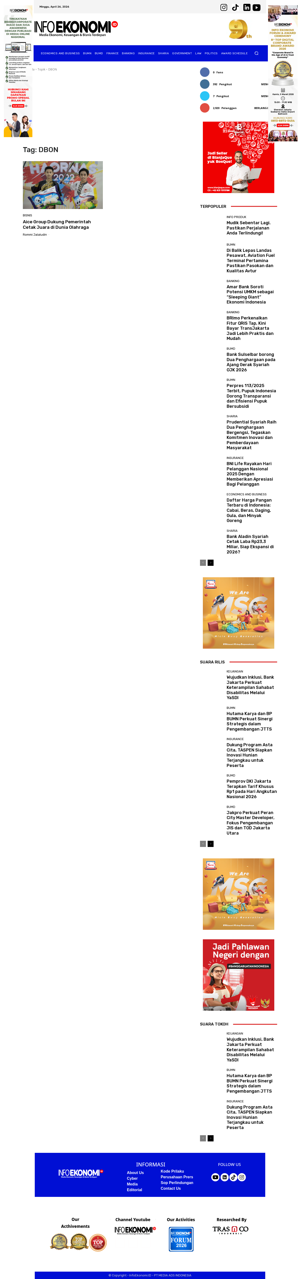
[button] (256, 53)
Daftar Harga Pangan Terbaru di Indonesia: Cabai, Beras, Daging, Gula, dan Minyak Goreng (249, 510)
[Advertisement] (106, 108)
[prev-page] (203, 563)
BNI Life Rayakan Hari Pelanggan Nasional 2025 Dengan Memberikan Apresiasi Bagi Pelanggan (250, 474)
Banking (233, 281)
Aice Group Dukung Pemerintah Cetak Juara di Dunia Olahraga (57, 224)
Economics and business (247, 494)
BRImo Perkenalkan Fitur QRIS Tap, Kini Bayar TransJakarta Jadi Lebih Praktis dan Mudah (250, 328)
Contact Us (171, 1188)
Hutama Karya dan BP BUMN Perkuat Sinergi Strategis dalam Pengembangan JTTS (250, 721)
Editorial (134, 1190)
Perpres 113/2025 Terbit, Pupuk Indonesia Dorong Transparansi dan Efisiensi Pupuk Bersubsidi (251, 396)
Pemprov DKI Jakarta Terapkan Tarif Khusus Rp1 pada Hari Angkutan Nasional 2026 (252, 789)
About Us (135, 1173)
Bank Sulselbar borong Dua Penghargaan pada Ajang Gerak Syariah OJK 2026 (251, 362)
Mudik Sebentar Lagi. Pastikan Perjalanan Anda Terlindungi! (249, 228)
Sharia (232, 416)
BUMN (231, 244)
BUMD (231, 348)
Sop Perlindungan (177, 1183)
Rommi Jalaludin (35, 234)
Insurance (235, 457)
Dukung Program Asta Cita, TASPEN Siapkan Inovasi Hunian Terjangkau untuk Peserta (250, 755)
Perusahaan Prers (177, 1177)
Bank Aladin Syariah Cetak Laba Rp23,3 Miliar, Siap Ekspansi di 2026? (250, 544)
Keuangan (235, 671)
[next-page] (211, 563)
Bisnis (27, 215)
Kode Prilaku (172, 1171)
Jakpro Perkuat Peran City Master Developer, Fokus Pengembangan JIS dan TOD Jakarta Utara (251, 823)
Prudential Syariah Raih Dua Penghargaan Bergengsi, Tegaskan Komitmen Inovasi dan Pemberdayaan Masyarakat (251, 434)
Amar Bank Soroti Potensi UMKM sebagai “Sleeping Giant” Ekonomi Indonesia (250, 294)
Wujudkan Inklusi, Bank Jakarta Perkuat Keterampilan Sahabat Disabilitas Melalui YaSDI (250, 687)
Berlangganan (265, 108)
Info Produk (236, 217)
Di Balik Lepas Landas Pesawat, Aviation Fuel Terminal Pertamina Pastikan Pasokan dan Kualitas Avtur (251, 261)
